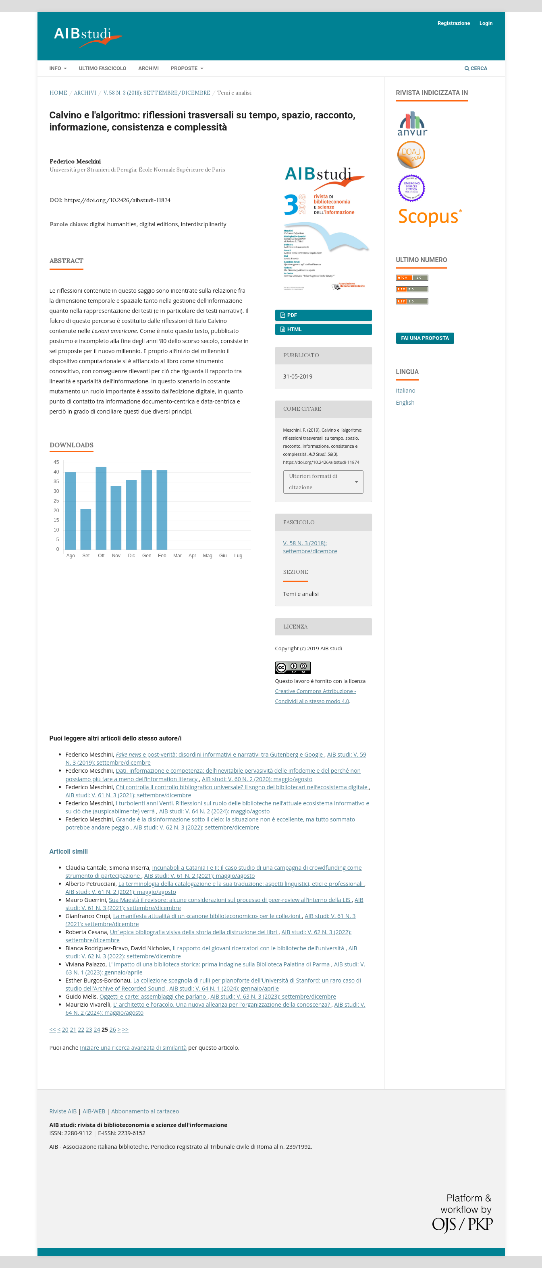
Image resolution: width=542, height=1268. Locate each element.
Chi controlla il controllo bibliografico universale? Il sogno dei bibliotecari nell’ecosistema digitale (242, 787)
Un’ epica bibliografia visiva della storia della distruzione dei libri (194, 932)
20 (65, 1029)
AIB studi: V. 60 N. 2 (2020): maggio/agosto (257, 779)
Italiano (406, 390)
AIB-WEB (94, 1111)
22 (81, 1029)
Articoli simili (69, 851)
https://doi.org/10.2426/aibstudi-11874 (117, 200)
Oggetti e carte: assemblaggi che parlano (154, 996)
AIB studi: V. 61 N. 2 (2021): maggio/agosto (199, 875)
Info (56, 68)
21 (73, 1029)
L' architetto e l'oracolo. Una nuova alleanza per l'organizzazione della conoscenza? (222, 1004)
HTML (294, 329)
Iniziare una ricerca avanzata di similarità (133, 1047)
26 (113, 1029)
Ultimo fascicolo (103, 68)
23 (89, 1029)
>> (125, 1029)
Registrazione (454, 23)
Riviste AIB (63, 1111)
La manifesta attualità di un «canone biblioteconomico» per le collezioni (207, 916)
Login (486, 23)
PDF (291, 315)
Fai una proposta (425, 338)
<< (53, 1029)
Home (58, 92)
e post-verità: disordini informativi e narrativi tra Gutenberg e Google (220, 754)
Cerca (476, 68)
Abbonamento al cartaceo (145, 1111)
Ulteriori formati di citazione (313, 482)
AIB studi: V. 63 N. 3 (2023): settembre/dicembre (273, 996)
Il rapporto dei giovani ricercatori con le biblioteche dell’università (259, 948)
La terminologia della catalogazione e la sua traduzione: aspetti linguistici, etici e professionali (241, 883)
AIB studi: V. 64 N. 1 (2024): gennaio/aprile (224, 988)
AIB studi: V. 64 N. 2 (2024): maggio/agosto (214, 811)
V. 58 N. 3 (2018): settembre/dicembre (157, 92)
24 (96, 1029)
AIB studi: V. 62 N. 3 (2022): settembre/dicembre (196, 827)
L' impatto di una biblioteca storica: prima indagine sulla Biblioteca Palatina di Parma (219, 964)
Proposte (185, 68)
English (405, 402)
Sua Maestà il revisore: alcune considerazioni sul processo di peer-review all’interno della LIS (230, 900)
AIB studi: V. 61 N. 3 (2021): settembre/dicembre (128, 795)
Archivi (148, 68)
